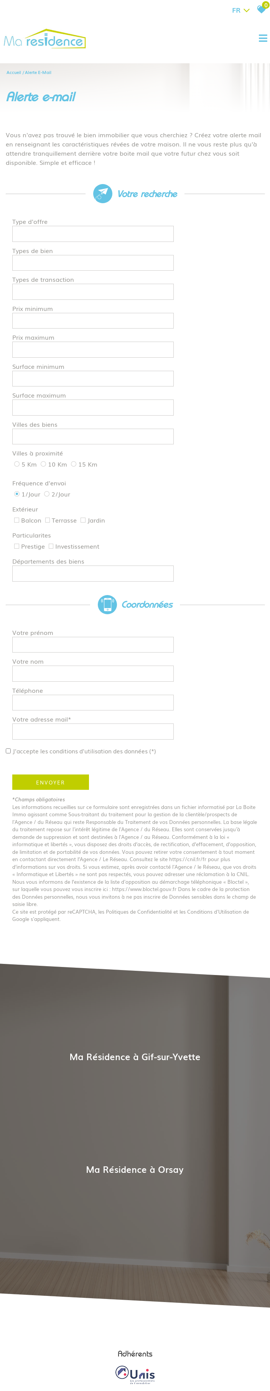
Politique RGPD (225, 1346)
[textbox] (194, 224)
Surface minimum (41, 322)
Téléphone (30, 554)
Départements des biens (51, 452)
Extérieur (28, 418)
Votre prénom (35, 515)
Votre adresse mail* (44, 574)
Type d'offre (33, 223)
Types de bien (35, 243)
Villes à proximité (40, 380)
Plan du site (40, 1346)
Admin (151, 1346)
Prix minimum (35, 283)
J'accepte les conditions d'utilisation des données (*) (99, 593)
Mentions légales (74, 1346)
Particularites (34, 434)
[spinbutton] (195, 283)
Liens (136, 1346)
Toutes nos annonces (184, 1346)
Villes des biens (38, 362)
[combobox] (195, 224)
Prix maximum (36, 302)
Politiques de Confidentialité (142, 754)
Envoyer (53, 624)
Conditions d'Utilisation (217, 754)
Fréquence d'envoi (42, 401)
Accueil (14, 71)
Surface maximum (42, 342)
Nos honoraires (111, 1346)
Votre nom (31, 534)
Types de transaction (46, 263)
